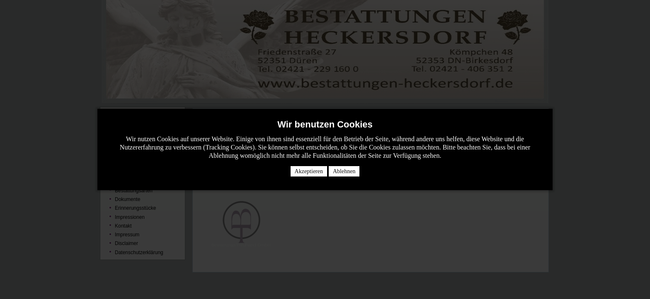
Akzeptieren (309, 171)
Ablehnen (344, 171)
